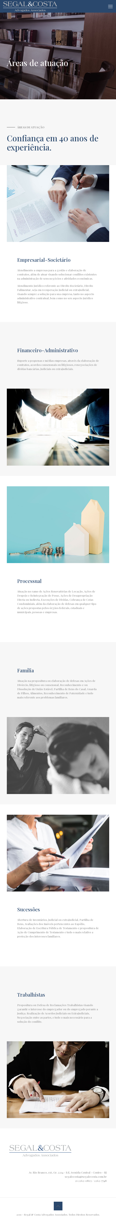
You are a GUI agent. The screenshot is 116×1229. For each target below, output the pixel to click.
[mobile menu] (110, 6)
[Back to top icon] (58, 1206)
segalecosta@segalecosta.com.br (86, 1176)
